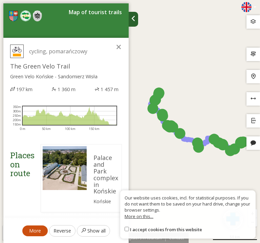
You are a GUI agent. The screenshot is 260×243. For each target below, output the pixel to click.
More (35, 230)
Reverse (62, 230)
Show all (93, 230)
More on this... (139, 216)
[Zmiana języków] (248, 7)
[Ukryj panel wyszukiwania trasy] (133, 19)
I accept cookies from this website (166, 229)
